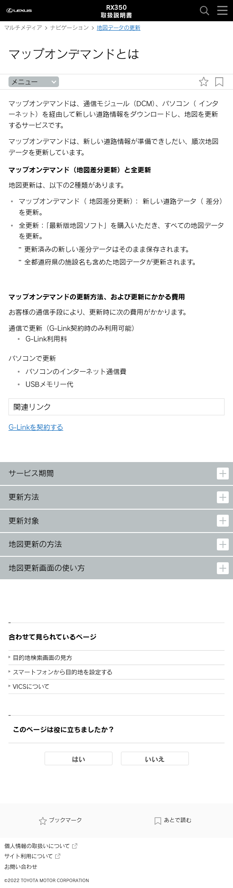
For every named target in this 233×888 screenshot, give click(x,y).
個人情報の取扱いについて (40, 846)
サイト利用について (32, 856)
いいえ (155, 759)
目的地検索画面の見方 (42, 657)
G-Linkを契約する (35, 427)
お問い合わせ (20, 866)
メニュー (24, 82)
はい (78, 759)
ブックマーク (60, 820)
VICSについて (31, 686)
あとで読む (172, 820)
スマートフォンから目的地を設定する (62, 672)
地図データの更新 (118, 27)
